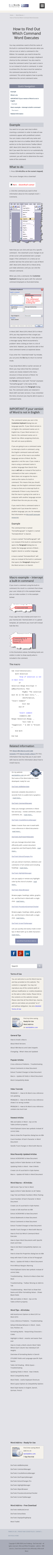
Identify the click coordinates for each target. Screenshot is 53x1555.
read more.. (24, 868)
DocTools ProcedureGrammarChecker (25, 907)
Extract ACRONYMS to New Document (24, 1158)
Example (13, 92)
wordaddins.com (18, 775)
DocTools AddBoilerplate (20, 787)
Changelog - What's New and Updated (24, 1052)
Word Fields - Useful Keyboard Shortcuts (25, 1380)
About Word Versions (18, 1044)
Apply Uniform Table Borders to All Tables (26, 1162)
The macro (15, 110)
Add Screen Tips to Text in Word (22, 1187)
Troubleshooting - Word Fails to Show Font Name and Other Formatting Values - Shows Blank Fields (26, 1292)
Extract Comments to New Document (24, 1068)
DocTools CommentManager (22, 803)
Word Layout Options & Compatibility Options (27, 1384)
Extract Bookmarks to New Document (24, 1218)
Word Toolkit (15, 1522)
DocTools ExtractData (18, 1514)
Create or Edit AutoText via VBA (22, 1210)
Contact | (39, 1531)
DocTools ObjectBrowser (20, 890)
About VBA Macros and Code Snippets (24, 1048)
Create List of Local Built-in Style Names (25, 1170)
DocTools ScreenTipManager (22, 923)
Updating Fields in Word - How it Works (25, 1166)
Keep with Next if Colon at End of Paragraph (26, 1258)
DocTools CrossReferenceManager (23, 1473)
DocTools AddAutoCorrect (20, 1510)
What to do (14, 95)
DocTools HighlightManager (22, 873)
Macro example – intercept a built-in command (25, 107)
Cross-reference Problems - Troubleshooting (26, 1064)
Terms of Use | (12, 1531)
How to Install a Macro (28, 754)
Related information (17, 114)
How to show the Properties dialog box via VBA (27, 1135)
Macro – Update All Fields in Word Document (27, 1076)
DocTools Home (13, 1535)
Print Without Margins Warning (22, 1266)
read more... (17, 798)
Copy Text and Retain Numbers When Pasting (27, 1195)
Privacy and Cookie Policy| (26, 1531)
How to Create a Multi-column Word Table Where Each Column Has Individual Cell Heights (26, 1347)
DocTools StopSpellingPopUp (21, 1518)
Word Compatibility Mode (20, 1080)
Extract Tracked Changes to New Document (26, 1072)
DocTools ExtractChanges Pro (22, 856)
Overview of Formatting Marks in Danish (25, 1354)
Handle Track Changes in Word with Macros (26, 1146)
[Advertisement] (24, 1417)
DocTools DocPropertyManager (23, 837)
